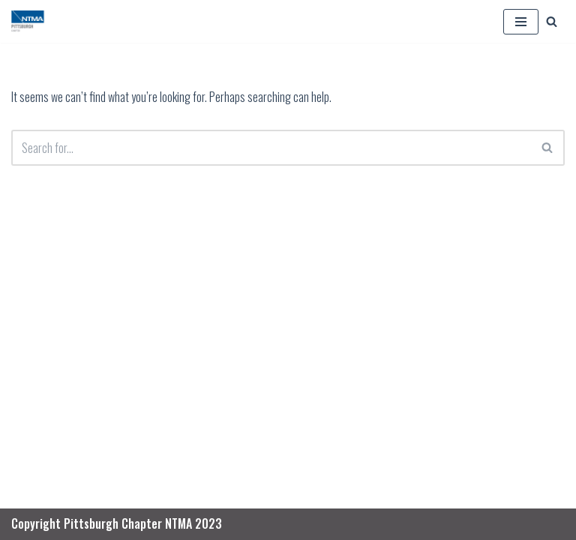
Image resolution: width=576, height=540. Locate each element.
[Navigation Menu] (520, 21)
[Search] (551, 21)
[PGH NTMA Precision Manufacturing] (29, 21)
